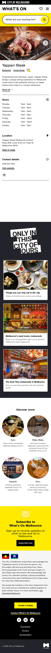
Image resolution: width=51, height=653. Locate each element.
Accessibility (26, 635)
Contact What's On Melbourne (25, 613)
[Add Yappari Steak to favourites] (28, 70)
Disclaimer (25, 627)
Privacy (25, 631)
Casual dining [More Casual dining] (18, 70)
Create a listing (25, 605)
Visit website (8, 168)
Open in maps (8, 150)
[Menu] (47, 9)
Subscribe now (25, 543)
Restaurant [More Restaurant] (6, 70)
